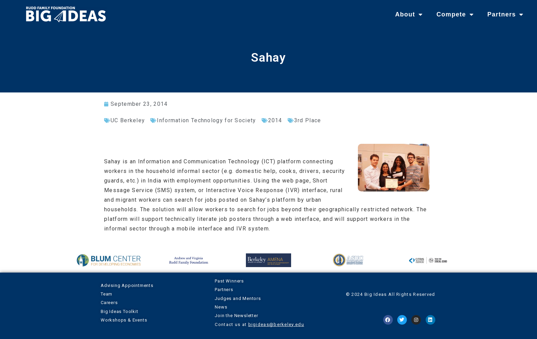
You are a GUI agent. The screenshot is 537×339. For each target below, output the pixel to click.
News (221, 307)
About (409, 14)
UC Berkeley (128, 120)
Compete (454, 14)
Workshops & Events (124, 320)
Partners (505, 14)
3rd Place (307, 120)
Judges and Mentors (238, 298)
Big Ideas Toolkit (119, 311)
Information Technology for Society (206, 120)
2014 (275, 120)
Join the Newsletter (236, 315)
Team (106, 294)
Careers (109, 302)
